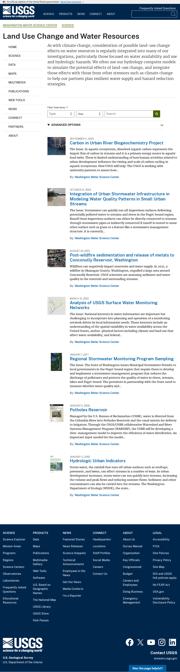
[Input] (154, 14)
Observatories (12, 573)
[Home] (18, 17)
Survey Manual (132, 546)
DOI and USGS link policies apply (165, 576)
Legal (157, 533)
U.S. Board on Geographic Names (41, 589)
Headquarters (102, 539)
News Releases (73, 546)
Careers (98, 567)
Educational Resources (10, 600)
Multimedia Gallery (40, 562)
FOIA (156, 546)
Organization (131, 553)
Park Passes (41, 620)
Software (39, 577)
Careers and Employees (131, 582)
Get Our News (72, 582)
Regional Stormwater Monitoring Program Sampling (122, 358)
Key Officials (131, 560)
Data (12, 64)
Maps (12, 73)
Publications (18, 91)
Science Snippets (74, 553)
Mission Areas (12, 546)
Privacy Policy (162, 560)
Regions (8, 560)
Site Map (159, 567)
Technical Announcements (73, 562)
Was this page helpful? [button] (147, 668)
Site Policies (161, 553)
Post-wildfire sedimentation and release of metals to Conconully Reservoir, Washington (122, 257)
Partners (15, 126)
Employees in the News (74, 573)
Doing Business (133, 591)
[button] (105, 125)
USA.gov (158, 591)
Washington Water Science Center (30, 25)
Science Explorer (14, 539)
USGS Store (41, 613)
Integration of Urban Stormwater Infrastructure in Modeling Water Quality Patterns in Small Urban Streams (119, 198)
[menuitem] (49, 12)
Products (65, 14)
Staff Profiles (101, 553)
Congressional (132, 567)
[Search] (173, 14)
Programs (9, 553)
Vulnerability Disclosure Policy (164, 600)
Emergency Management (131, 600)
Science (48, 14)
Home (12, 47)
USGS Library (42, 606)
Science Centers (13, 567)
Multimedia (17, 82)
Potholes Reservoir (88, 409)
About (111, 14)
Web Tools (16, 100)
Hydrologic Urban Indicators (98, 460)
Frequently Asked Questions (157, 8)
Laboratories (11, 580)
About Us (129, 539)
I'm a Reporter (72, 595)
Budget (128, 573)
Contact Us (100, 573)
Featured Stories (74, 539)
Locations (99, 546)
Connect (96, 14)
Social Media (101, 560)
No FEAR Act (161, 584)
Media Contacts (73, 589)
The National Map (44, 600)
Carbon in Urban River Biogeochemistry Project (116, 142)
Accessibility (161, 539)
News (81, 14)
